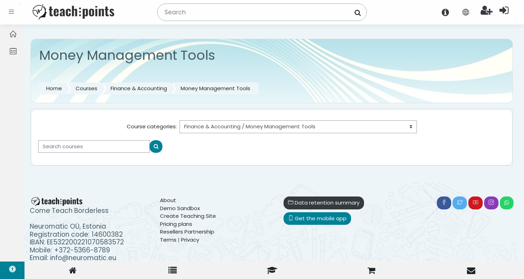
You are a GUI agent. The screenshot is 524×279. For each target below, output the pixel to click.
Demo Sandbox (180, 208)
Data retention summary (323, 202)
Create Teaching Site (188, 216)
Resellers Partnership (187, 231)
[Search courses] (94, 146)
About (168, 200)
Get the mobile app (317, 218)
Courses (86, 88)
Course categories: (152, 126)
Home (54, 88)
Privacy (190, 239)
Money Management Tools (215, 88)
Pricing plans (176, 224)
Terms (168, 239)
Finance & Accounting (139, 88)
